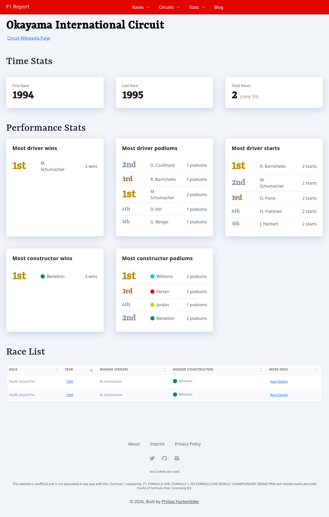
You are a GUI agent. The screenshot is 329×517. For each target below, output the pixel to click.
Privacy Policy (188, 444)
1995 (69, 381)
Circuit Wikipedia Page (28, 38)
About (134, 444)
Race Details (279, 381)
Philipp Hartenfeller (180, 501)
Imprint (157, 444)
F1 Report (18, 6)
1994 (69, 395)
